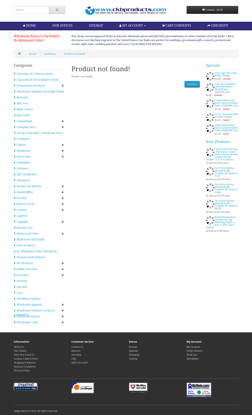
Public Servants (25, 269)
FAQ (73, 358)
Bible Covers (23, 109)
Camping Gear (25, 127)
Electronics (22, 156)
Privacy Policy (22, 370)
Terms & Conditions (25, 366)
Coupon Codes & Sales (26, 358)
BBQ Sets (21, 103)
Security (21, 280)
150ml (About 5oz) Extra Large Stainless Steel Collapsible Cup (226, 103)
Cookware (22, 138)
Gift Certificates (25, 174)
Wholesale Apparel (28, 304)
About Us (19, 347)
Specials (20, 286)
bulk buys (50, 53)
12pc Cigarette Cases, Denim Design (226, 74)
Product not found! (74, 53)
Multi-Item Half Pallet (29, 239)
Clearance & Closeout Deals (33, 73)
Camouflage (23, 121)
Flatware (21, 168)
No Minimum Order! (29, 40)
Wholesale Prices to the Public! (37, 36)
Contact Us (77, 347)
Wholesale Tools (26, 322)
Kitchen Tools (24, 204)
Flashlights (22, 162)
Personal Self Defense (29, 257)
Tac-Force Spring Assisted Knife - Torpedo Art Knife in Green (226, 188)
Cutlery (20, 144)
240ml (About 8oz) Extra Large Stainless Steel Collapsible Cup (226, 128)
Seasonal (21, 275)
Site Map (76, 354)
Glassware (22, 180)
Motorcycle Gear (26, 233)
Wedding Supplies (27, 298)
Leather (20, 209)
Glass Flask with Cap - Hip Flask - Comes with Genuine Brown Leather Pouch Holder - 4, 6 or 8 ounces (222, 154)
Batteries (21, 97)
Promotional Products (29, 85)
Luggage (21, 221)
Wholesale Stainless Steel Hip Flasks (39, 91)
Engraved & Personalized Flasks (36, 79)
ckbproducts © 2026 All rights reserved (35, 411)
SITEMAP (96, 25)
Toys (18, 292)
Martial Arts (23, 227)
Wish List (192, 354)
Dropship (134, 354)
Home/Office (23, 192)
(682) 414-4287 (79, 362)
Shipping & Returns (25, 362)
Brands (133, 347)
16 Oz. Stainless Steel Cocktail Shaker (226, 115)
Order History (194, 351)
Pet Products (23, 263)
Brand (32, 53)
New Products (24, 245)
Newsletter (192, 358)
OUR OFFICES (62, 25)
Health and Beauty (27, 186)
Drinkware (22, 150)
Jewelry (20, 198)
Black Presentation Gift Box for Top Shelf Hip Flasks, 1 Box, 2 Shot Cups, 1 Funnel (221, 222)
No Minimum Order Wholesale (35, 251)
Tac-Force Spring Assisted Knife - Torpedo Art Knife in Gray (226, 172)
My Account (193, 347)
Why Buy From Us (24, 354)
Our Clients (20, 351)
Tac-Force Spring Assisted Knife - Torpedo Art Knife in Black (226, 204)
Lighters (21, 215)
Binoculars (22, 115)
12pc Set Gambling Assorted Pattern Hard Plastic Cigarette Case (225, 88)
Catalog (133, 358)
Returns (75, 351)
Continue (192, 84)
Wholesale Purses (27, 316)
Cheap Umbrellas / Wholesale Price (38, 133)
